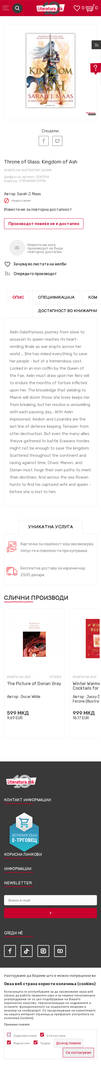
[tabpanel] (50, 70)
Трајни (45, 1043)
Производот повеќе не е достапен (43, 223)
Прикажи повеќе (17, 1024)
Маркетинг (21, 1043)
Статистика (56, 1035)
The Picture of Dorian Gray (34, 683)
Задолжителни (25, 1035)
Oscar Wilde (30, 696)
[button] (50, 264)
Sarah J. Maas (29, 194)
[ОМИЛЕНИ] (76, 8)
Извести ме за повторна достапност (38, 209)
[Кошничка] (90, 8)
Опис (18, 297)
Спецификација (56, 297)
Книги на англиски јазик (28, 170)
